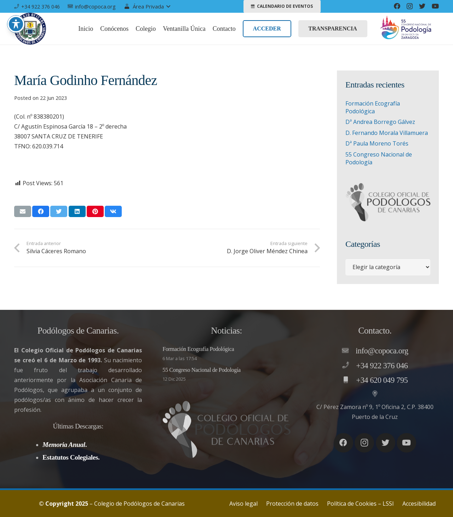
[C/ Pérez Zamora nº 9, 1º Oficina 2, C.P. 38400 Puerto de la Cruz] (375, 394)
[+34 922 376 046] (349, 365)
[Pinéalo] (95, 211)
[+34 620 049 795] (349, 380)
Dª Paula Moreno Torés (376, 143)
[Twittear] (58, 211)
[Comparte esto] (40, 211)
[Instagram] (410, 6)
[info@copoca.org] (349, 351)
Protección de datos (292, 503)
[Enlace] (30, 29)
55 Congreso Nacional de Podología (201, 370)
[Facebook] (397, 6)
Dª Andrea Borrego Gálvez (380, 122)
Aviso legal (243, 503)
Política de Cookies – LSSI (360, 503)
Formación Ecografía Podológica (372, 107)
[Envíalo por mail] (22, 211)
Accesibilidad (419, 503)
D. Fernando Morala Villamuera (386, 133)
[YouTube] (435, 6)
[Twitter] (422, 6)
